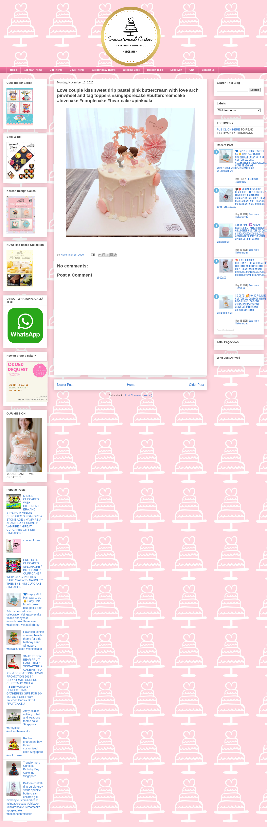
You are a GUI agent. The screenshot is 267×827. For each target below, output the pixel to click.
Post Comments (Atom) (138, 395)
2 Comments (241, 181)
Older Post (196, 384)
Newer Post (65, 384)
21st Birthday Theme (103, 69)
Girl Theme (56, 69)
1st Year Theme (33, 69)
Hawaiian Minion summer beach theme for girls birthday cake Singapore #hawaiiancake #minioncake (25, 640)
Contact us (208, 69)
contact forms (31, 540)
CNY (191, 69)
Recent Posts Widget (225, 330)
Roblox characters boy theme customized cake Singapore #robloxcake (24, 747)
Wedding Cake (131, 69)
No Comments (241, 217)
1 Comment (240, 287)
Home (13, 69)
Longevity (176, 69)
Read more (253, 178)
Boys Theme (77, 69)
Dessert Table (155, 69)
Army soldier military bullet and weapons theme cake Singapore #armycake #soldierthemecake (23, 721)
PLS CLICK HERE (228, 129)
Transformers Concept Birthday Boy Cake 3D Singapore (31, 769)
